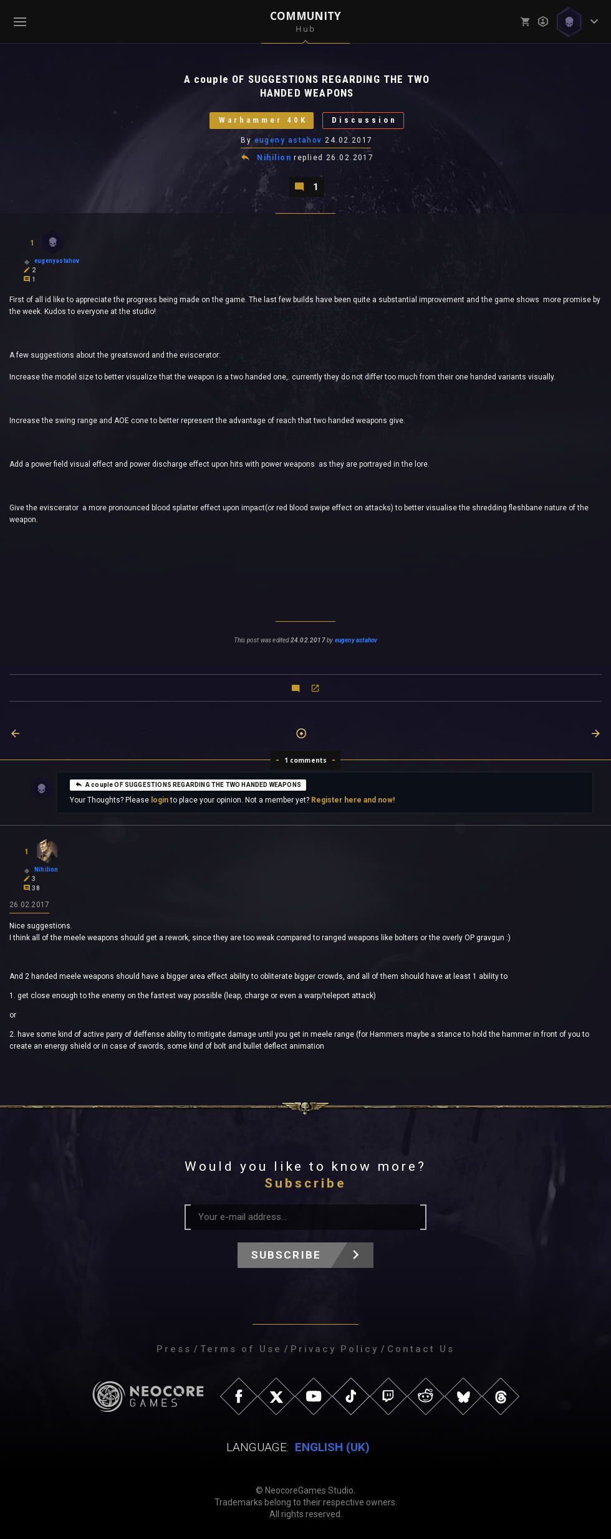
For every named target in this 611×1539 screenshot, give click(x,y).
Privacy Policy (334, 1349)
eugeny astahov (288, 140)
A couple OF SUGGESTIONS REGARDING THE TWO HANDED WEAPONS (188, 784)
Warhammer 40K (262, 120)
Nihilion (274, 158)
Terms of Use (241, 1349)
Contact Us (421, 1349)
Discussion (364, 120)
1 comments (305, 760)
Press (173, 1349)
